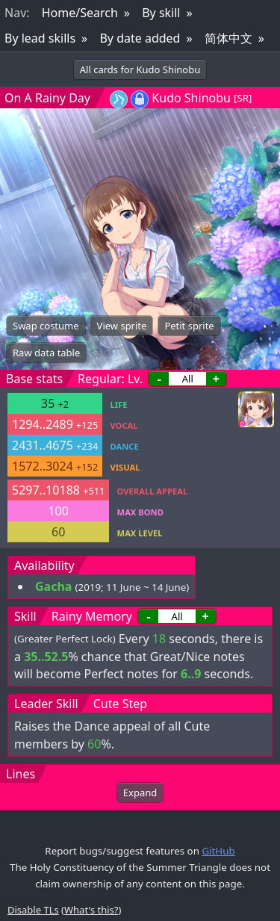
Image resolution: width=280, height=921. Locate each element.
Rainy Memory (92, 616)
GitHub (218, 851)
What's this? (91, 910)
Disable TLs (33, 910)
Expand (140, 792)
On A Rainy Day (47, 98)
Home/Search (80, 12)
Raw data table (46, 352)
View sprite (122, 325)
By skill (161, 12)
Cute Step (120, 703)
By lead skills (39, 38)
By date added (139, 38)
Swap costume (46, 325)
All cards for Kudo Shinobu (140, 69)
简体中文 (228, 38)
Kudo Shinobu (191, 98)
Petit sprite (189, 325)
